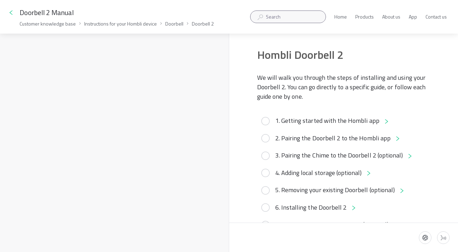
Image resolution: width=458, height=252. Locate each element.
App (413, 17)
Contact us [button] (436, 16)
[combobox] (288, 17)
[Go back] (11, 12)
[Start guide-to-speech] (443, 237)
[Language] (425, 237)
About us (391, 17)
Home (340, 17)
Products (364, 17)
